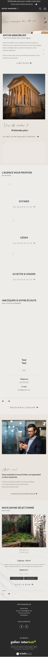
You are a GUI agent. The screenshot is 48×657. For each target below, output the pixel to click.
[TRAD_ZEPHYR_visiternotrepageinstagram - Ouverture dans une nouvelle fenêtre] (27, 627)
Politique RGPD (26, 649)
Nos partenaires (17, 649)
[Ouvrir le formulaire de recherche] (40, 9)
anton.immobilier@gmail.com (24, 611)
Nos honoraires (14, 647)
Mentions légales (28, 647)
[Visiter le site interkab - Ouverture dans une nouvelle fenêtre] (28, 642)
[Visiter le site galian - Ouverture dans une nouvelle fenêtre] (15, 642)
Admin (35, 647)
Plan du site (21, 647)
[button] (9, 594)
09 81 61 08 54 (24, 608)
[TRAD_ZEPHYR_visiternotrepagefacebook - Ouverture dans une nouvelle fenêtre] (21, 627)
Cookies (32, 649)
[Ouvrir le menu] (45, 8)
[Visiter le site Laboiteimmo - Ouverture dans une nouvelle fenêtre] (24, 652)
